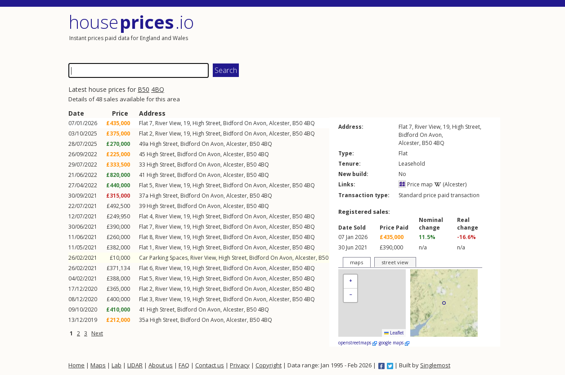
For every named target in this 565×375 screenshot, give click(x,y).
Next (97, 333)
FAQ (184, 365)
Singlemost (435, 365)
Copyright (269, 365)
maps (356, 262)
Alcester (279, 123)
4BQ (157, 89)
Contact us (209, 365)
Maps (98, 365)
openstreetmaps (357, 342)
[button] (350, 282)
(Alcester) (450, 184)
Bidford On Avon (244, 123)
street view (394, 262)
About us (160, 365)
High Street (206, 123)
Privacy (240, 365)
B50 (143, 89)
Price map (416, 184)
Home (76, 365)
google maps (394, 342)
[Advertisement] (392, 33)
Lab (116, 365)
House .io (131, 21)
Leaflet (394, 332)
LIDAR (135, 365)
